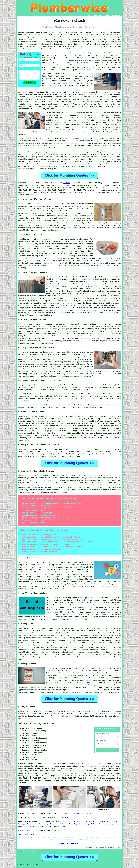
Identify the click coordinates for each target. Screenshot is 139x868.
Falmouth (101, 821)
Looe (101, 824)
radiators (73, 289)
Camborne (61, 826)
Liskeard (39, 826)
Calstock (53, 824)
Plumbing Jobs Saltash (84, 813)
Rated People (41, 487)
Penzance (22, 826)
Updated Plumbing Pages (44, 851)
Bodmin (94, 824)
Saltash (66, 183)
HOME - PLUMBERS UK (69, 844)
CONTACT (107, 15)
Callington (83, 824)
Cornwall (50, 821)
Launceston (112, 821)
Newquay (80, 821)
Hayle (117, 824)
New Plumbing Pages (29, 851)
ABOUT (101, 15)
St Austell (91, 821)
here (67, 817)
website (90, 683)
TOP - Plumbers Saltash (28, 834)
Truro (72, 821)
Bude (67, 821)
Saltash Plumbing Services (36, 723)
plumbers (59, 821)
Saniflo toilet (82, 428)
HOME (89, 15)
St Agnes (43, 824)
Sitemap (19, 851)
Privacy (119, 851)
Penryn (31, 826)
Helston (109, 824)
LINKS (95, 15)
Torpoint (49, 826)
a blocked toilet (39, 251)
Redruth (72, 824)
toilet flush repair (102, 640)
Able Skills (59, 683)
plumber (73, 42)
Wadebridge (31, 824)
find (25, 711)
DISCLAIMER (116, 15)
